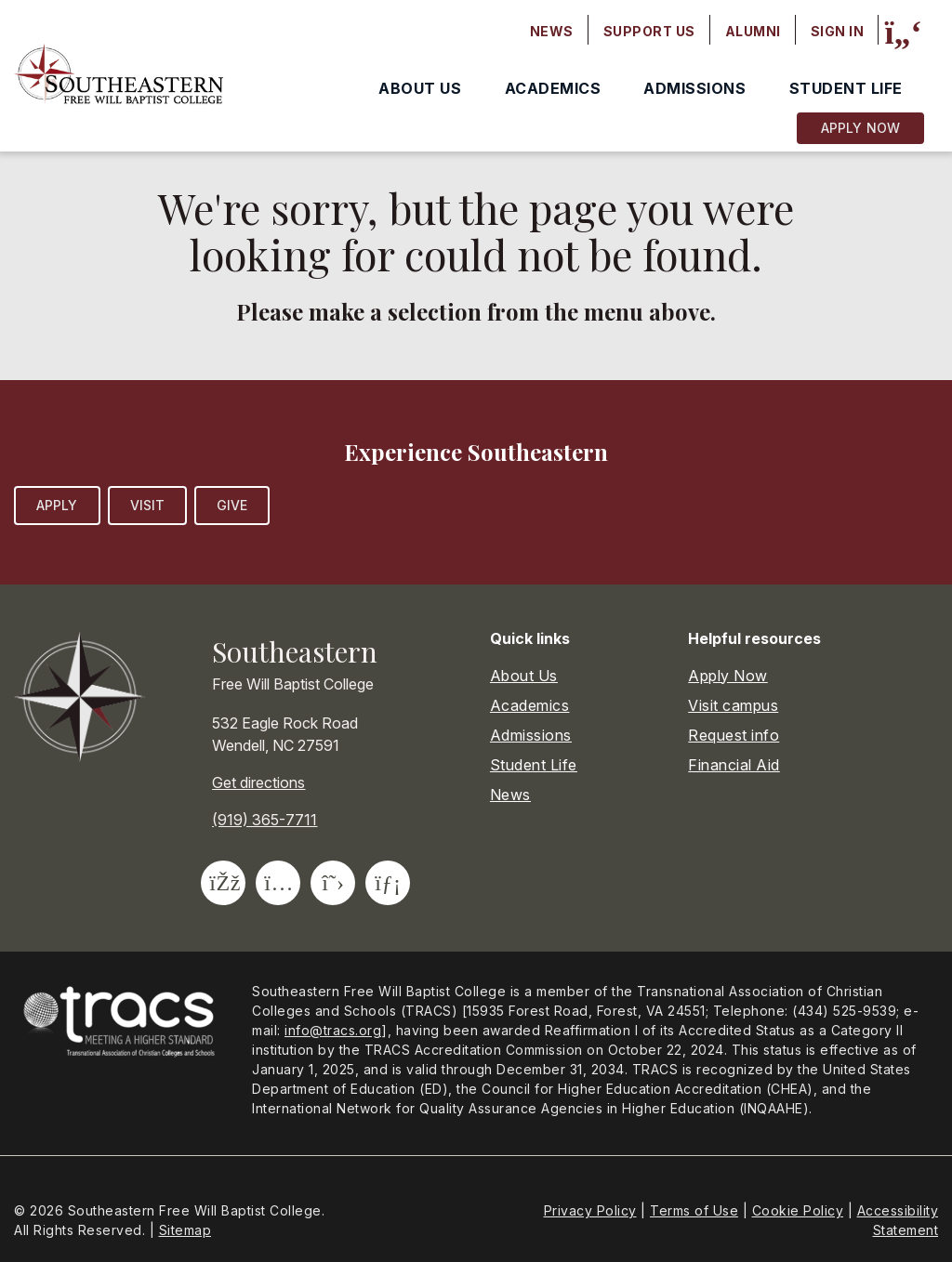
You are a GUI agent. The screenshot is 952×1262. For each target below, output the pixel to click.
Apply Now (860, 128)
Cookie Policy (798, 1210)
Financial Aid (734, 765)
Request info (733, 735)
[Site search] (903, 32)
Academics (553, 88)
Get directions (258, 782)
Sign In (838, 31)
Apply (57, 505)
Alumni (753, 31)
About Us (419, 88)
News (552, 31)
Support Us (649, 31)
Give (232, 505)
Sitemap (185, 1230)
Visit (147, 505)
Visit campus (733, 705)
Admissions (694, 88)
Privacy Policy (590, 1210)
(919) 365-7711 (264, 819)
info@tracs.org (332, 1030)
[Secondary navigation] (697, 31)
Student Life (846, 88)
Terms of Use (694, 1210)
